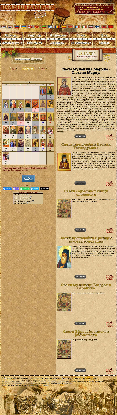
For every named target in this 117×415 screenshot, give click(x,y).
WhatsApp (24, 189)
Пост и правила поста (19, 170)
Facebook (7, 189)
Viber (16, 189)
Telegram (35, 189)
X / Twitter (44, 189)
